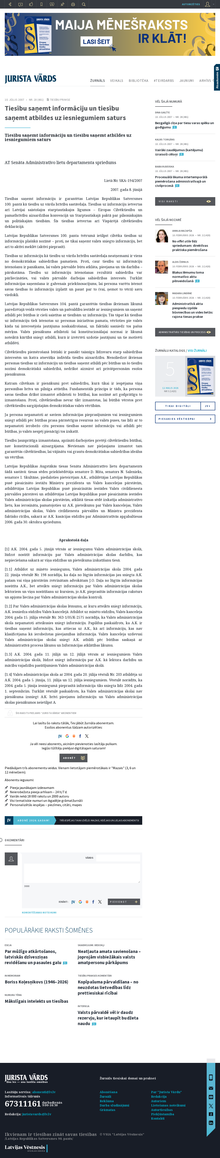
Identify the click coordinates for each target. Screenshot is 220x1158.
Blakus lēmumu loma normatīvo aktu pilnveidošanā (188, 276)
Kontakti (158, 1118)
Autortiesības (162, 1110)
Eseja (8, 945)
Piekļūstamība (162, 1114)
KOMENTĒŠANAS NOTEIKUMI (39, 912)
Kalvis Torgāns (165, 139)
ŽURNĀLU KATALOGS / (181, 350)
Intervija (83, 1006)
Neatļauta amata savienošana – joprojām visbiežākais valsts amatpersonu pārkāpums (109, 956)
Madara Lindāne (182, 293)
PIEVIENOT (118, 901)
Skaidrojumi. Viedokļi (91, 945)
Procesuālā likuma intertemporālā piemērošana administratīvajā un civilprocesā (181, 181)
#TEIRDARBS (164, 80)
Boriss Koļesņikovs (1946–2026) (36, 982)
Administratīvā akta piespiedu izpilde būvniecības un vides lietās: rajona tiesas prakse (192, 310)
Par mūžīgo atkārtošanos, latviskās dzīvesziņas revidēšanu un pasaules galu (33, 956)
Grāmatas (108, 1110)
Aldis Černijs (180, 261)
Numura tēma (13, 995)
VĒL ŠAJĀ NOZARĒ (168, 220)
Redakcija (159, 1096)
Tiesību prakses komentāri (95, 975)
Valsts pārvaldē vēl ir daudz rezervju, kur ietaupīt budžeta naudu (108, 1017)
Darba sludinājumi (114, 1105)
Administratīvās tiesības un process (185, 332)
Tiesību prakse (60, 100)
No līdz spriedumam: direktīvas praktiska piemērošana (190, 245)
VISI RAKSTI (185, 201)
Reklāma (107, 1101)
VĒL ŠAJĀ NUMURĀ (168, 101)
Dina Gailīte (162, 112)
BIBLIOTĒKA (138, 80)
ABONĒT (69, 757)
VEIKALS (116, 80)
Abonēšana (109, 1092)
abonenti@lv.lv (44, 1092)
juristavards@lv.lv (36, 1114)
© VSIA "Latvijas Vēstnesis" (122, 1134)
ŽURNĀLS (97, 80)
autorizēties (191, 4)
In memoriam (12, 975)
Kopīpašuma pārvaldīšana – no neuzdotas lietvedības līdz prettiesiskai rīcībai (108, 987)
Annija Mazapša (182, 230)
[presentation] (119, 890)
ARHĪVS (205, 80)
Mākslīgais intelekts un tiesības (36, 1001)
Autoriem (158, 1101)
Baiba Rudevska (164, 166)
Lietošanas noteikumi (168, 1105)
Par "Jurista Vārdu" (166, 1092)
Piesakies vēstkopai (185, 418)
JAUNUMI (186, 80)
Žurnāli (105, 1096)
